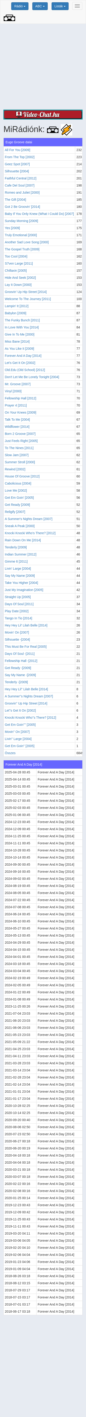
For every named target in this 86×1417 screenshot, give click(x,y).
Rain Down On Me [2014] (23, 540)
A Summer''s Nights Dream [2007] (29, 696)
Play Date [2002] (17, 611)
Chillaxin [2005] (16, 270)
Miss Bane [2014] (17, 341)
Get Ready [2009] (17, 505)
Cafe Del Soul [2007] (19, 185)
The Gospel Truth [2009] (22, 249)
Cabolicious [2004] (18, 483)
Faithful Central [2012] (20, 178)
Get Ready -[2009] (18, 668)
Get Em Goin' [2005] (19, 497)
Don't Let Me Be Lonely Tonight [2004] (32, 377)
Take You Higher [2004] (21, 583)
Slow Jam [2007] (17, 455)
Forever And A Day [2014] (23, 356)
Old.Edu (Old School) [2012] (25, 370)
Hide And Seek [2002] (20, 277)
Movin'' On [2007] (17, 732)
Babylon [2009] (15, 313)
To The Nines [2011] (19, 448)
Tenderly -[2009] (16, 682)
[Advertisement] (43, 67)
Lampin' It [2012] (16, 306)
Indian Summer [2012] (20, 554)
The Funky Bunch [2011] (22, 320)
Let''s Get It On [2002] (20, 710)
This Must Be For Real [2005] (26, 646)
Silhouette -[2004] (17, 639)
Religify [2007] (15, 512)
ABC (40, 6)
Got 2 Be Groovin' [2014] (22, 207)
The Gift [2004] (15, 199)
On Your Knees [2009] (20, 412)
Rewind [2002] (15, 469)
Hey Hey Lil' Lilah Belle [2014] (26, 625)
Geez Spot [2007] (17, 164)
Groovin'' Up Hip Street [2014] (26, 703)
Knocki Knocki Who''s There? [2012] (30, 717)
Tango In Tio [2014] (18, 618)
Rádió (19, 6)
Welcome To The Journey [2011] (28, 299)
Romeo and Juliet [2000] (22, 192)
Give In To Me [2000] (19, 334)
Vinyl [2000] (13, 391)
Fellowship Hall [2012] (20, 398)
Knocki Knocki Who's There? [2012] (30, 533)
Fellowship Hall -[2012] (21, 661)
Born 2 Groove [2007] (20, 434)
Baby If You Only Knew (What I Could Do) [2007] (39, 214)
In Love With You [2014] (22, 327)
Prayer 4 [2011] (16, 405)
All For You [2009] (17, 150)
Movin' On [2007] (17, 632)
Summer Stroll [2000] (20, 462)
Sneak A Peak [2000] (20, 526)
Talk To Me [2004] (17, 419)
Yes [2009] (12, 228)
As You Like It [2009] (19, 348)
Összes (10, 753)
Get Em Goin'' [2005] (19, 746)
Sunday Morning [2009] (21, 221)
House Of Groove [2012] (22, 476)
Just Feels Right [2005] (21, 441)
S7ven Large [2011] (19, 263)
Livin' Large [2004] (18, 568)
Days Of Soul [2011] (19, 604)
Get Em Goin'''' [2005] (20, 724)
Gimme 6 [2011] (16, 561)
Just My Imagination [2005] (24, 590)
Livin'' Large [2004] (18, 739)
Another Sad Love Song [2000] (27, 242)
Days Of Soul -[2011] (20, 654)
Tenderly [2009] (16, 547)
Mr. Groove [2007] (18, 384)
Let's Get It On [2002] (20, 363)
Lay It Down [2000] (18, 285)
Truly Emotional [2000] (21, 235)
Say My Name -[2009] (20, 675)
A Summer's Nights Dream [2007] (28, 519)
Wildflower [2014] (17, 426)
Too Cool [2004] (16, 256)
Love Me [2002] (16, 490)
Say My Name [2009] (20, 575)
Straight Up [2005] (18, 597)
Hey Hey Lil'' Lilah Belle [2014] (26, 689)
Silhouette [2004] (17, 171)
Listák (60, 6)
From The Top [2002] (19, 157)
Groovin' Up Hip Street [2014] (26, 292)
